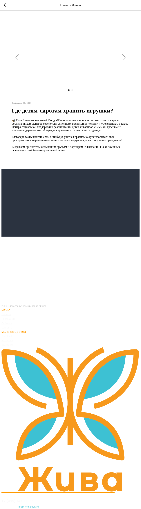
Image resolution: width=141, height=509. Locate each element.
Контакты (6, 327)
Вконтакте (7, 345)
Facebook (7, 336)
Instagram (7, 340)
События (6, 323)
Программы (8, 319)
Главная (6, 314)
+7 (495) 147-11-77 (17, 501)
